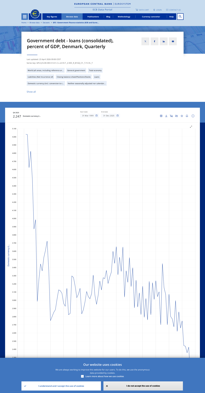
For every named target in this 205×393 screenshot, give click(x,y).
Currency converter (151, 16)
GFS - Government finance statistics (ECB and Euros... (76, 23)
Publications (93, 16)
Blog (108, 16)
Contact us (175, 10)
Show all (31, 91)
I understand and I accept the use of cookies (61, 386)
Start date (84, 112)
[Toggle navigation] (24, 16)
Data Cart (144, 10)
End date (104, 112)
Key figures (52, 16)
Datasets (46, 23)
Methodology (124, 16)
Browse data (72, 16)
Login (159, 10)
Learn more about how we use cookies (105, 376)
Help (171, 16)
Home (23, 23)
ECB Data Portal (102, 9)
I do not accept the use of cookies (143, 386)
